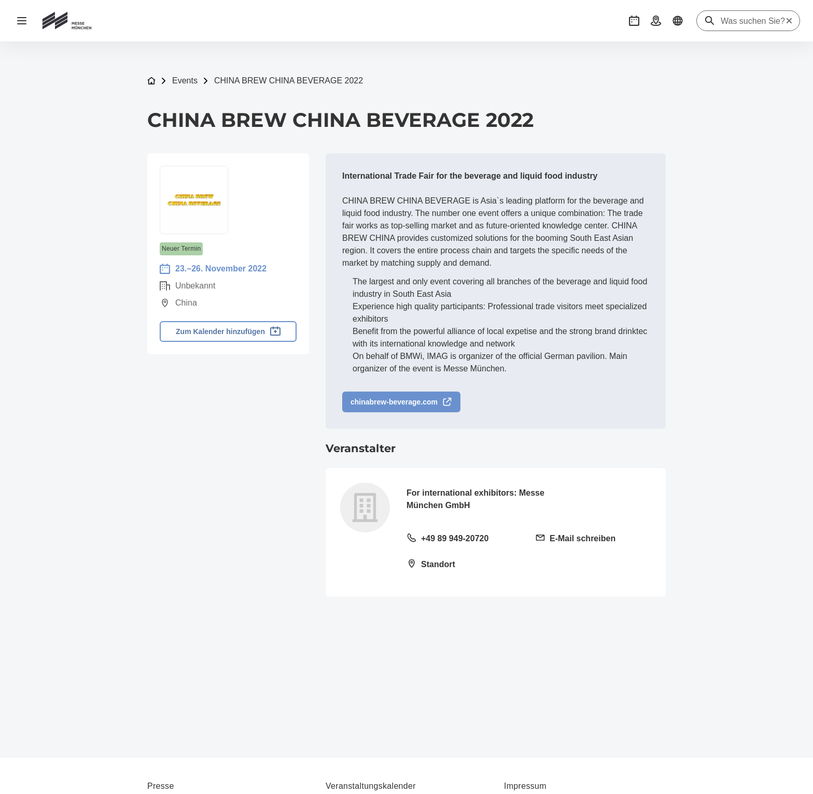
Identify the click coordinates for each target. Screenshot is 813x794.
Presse (160, 786)
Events (185, 80)
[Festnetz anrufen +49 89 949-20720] (464, 539)
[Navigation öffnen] (21, 20)
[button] (634, 20)
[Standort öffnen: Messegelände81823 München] (464, 565)
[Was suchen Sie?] (753, 21)
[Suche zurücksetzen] (789, 21)
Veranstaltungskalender (371, 786)
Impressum (525, 786)
